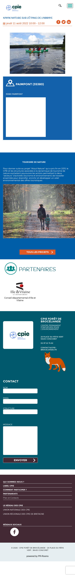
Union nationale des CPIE (16, 510)
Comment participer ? (15, 490)
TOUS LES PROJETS (37, 252)
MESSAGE (7, 425)
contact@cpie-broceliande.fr (49, 348)
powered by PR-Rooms (37, 556)
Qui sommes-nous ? (13, 482)
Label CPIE (8, 486)
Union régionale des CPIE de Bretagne (23, 514)
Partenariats (10, 494)
